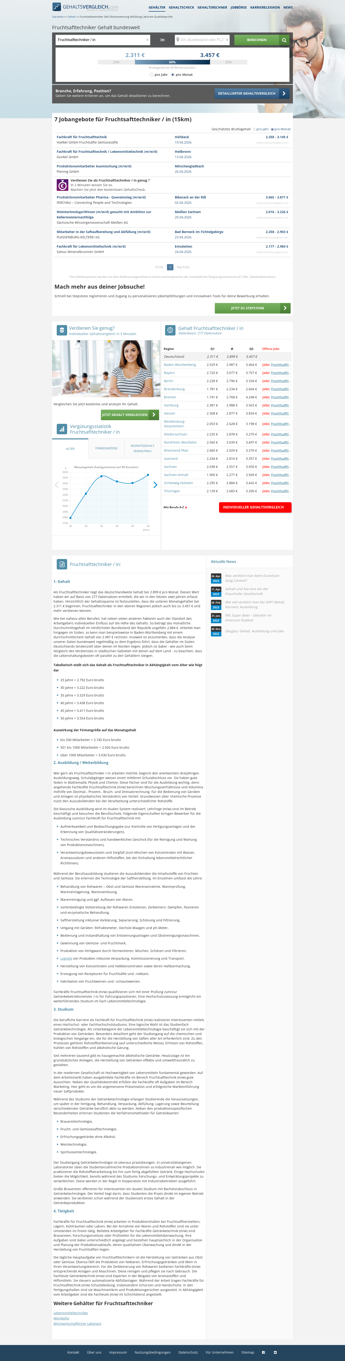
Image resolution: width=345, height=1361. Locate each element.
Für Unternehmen (220, 1352)
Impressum (118, 1352)
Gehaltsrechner (212, 7)
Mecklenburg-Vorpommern (174, 423)
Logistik (66, 958)
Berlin (168, 381)
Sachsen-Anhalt (176, 475)
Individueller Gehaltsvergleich (253, 507)
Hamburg (171, 405)
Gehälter (157, 7)
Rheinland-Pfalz (176, 450)
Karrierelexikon (265, 7)
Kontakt (73, 1352)
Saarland (171, 458)
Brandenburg (174, 389)
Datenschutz (188, 1352)
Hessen (169, 413)
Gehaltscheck (181, 7)
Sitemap (248, 1352)
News (288, 7)
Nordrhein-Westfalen (180, 442)
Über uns (94, 1352)
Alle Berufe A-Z (173, 507)
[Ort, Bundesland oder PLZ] (202, 40)
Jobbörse (239, 7)
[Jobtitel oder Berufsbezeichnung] (103, 40)
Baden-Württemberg (180, 364)
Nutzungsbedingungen (153, 1352)
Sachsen (170, 466)
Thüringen (172, 491)
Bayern (169, 373)
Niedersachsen (175, 434)
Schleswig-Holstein (178, 483)
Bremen (170, 397)
